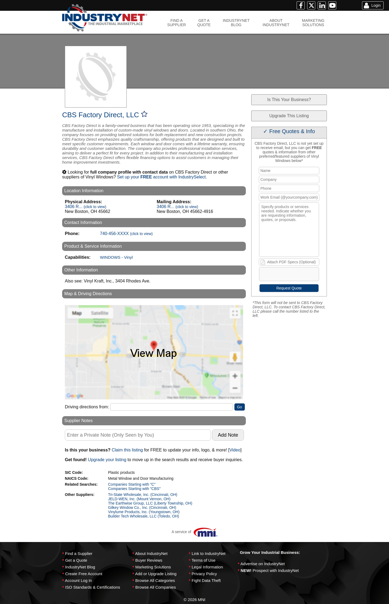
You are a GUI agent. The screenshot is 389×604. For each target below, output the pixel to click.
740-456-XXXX (126, 233)
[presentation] (301, 275)
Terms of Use (203, 560)
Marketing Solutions (153, 567)
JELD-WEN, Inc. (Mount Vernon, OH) (139, 499)
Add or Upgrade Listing (155, 573)
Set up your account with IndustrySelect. (162, 177)
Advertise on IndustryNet (262, 563)
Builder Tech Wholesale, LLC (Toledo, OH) (143, 516)
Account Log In (78, 580)
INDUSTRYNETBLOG (236, 22)
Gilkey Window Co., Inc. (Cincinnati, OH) (142, 507)
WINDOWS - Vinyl (116, 257)
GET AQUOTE (204, 22)
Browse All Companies (155, 587)
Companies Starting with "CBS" (134, 488)
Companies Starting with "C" (132, 484)
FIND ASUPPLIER (176, 22)
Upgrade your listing (107, 459)
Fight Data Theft (206, 580)
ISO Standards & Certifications (92, 587)
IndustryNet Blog (80, 567)
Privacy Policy (204, 573)
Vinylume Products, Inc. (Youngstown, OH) (144, 512)
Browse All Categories (155, 580)
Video (234, 450)
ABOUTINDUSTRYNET (276, 22)
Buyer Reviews (148, 560)
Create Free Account (83, 573)
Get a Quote (76, 560)
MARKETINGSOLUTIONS (313, 22)
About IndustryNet (151, 553)
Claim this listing (127, 450)
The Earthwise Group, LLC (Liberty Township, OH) (150, 503)
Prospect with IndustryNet (276, 570)
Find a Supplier (78, 553)
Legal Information (207, 567)
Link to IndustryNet (209, 553)
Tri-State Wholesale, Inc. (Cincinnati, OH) (142, 494)
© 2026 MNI (194, 599)
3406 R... (85, 206)
